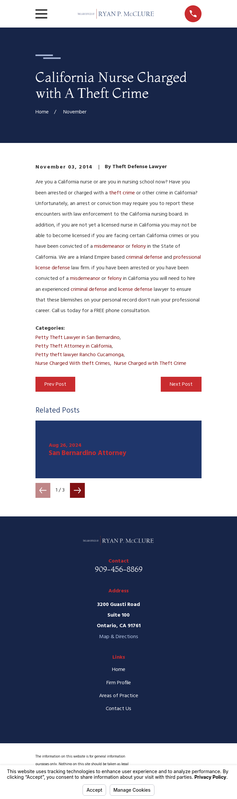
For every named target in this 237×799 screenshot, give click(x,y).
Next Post (181, 384)
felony (139, 246)
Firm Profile (118, 683)
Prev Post (55, 384)
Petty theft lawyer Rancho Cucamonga (79, 355)
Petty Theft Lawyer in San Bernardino (77, 337)
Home (118, 669)
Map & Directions (118, 637)
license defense (135, 289)
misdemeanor (109, 246)
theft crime (122, 193)
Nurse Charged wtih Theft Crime (150, 363)
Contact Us (118, 708)
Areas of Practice (118, 696)
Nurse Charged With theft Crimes (72, 363)
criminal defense (144, 257)
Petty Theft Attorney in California (73, 346)
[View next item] (77, 490)
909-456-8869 (119, 569)
